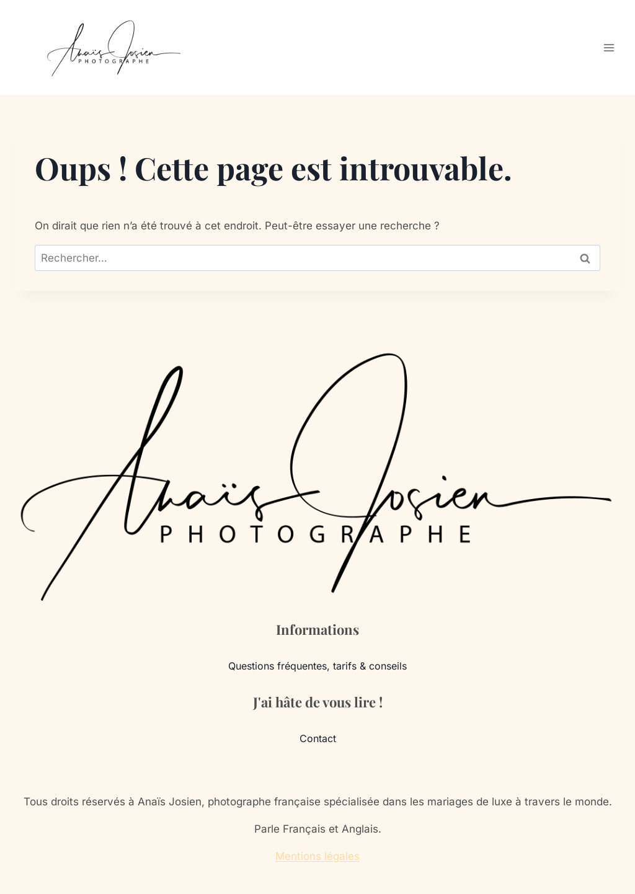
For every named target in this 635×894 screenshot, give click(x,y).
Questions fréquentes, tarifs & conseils (317, 666)
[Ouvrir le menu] (608, 47)
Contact (318, 738)
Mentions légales (317, 856)
